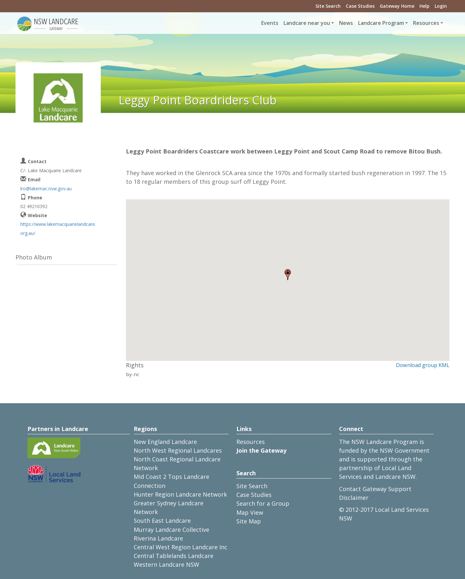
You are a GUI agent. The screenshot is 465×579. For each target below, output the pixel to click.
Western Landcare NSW (166, 564)
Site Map (248, 521)
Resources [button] (426, 22)
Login (441, 6)
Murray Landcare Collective (171, 529)
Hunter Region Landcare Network (180, 494)
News (346, 22)
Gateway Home (397, 6)
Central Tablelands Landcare (173, 556)
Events (269, 22)
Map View (249, 512)
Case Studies (360, 6)
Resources (250, 442)
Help (424, 6)
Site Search (328, 6)
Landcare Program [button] (381, 22)
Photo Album (34, 257)
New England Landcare (165, 442)
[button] (287, 274)
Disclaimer (353, 497)
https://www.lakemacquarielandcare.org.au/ (58, 228)
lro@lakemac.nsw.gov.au (46, 188)
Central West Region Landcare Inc (180, 547)
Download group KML (423, 365)
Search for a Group (262, 503)
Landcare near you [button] (307, 22)
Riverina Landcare (158, 538)
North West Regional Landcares (178, 450)
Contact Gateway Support (375, 489)
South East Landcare (162, 520)
